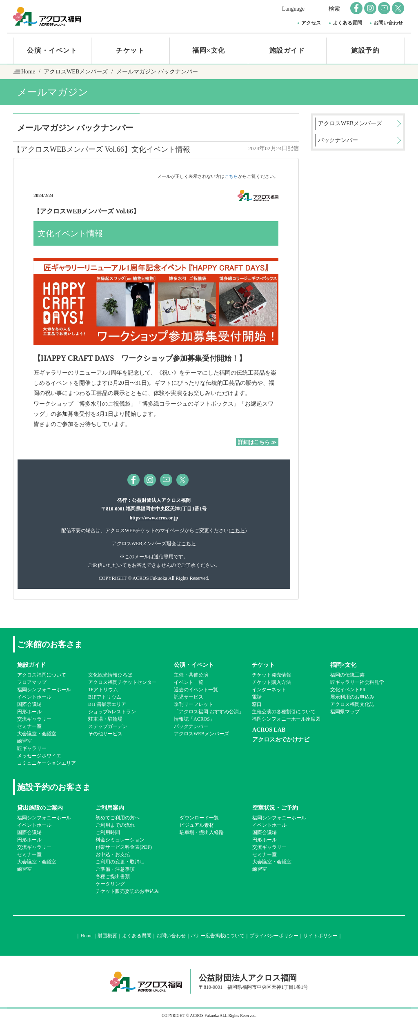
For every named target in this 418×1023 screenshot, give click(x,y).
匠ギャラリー (32, 748)
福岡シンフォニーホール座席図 (286, 719)
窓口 (257, 704)
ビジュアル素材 (197, 825)
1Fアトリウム (103, 689)
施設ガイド (287, 50)
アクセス (311, 23)
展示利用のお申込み (352, 697)
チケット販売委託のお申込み (127, 891)
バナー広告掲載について (218, 936)
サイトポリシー (320, 936)
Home (28, 72)
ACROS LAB (268, 730)
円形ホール (29, 712)
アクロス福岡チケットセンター (122, 682)
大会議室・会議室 (36, 734)
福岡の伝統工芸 (347, 675)
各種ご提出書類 (113, 876)
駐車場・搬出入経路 (202, 832)
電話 (257, 697)
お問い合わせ (388, 23)
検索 (334, 9)
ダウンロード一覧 (199, 818)
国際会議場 (29, 704)
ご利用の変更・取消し (120, 862)
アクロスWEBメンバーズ (76, 72)
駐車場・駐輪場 (105, 719)
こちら (231, 176)
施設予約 (365, 50)
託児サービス (188, 697)
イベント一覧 (188, 682)
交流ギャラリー (34, 719)
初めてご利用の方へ (118, 818)
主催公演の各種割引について (284, 712)
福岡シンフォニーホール (44, 689)
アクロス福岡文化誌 (352, 704)
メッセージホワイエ (39, 756)
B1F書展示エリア (107, 704)
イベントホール (34, 697)
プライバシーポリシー (273, 936)
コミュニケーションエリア (46, 763)
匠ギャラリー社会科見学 (357, 682)
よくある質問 (347, 23)
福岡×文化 (208, 50)
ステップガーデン (107, 726)
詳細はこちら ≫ (257, 442)
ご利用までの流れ (115, 825)
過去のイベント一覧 (196, 689)
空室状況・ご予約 (275, 808)
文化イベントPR (348, 689)
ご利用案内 (110, 808)
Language (293, 9)
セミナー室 (29, 726)
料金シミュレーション (120, 840)
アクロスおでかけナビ (280, 740)
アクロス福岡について (41, 675)
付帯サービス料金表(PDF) (124, 847)
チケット (130, 50)
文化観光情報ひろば (110, 675)
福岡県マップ (345, 712)
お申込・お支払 (113, 854)
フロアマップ (32, 682)
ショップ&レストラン (112, 712)
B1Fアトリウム (104, 697)
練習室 (24, 741)
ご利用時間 (108, 832)
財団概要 (107, 936)
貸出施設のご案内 (40, 808)
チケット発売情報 (271, 675)
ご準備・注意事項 (115, 869)
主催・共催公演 (191, 675)
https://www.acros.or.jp (153, 518)
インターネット (269, 689)
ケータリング (110, 884)
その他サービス (105, 734)
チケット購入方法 (271, 682)
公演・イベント (52, 50)
